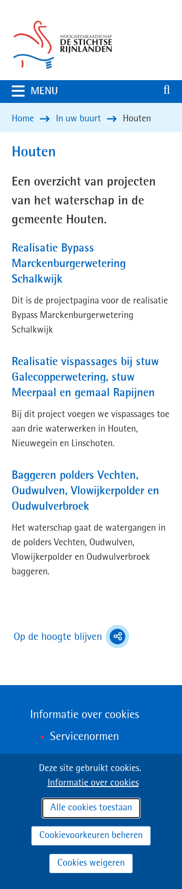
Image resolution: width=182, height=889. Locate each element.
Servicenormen (84, 737)
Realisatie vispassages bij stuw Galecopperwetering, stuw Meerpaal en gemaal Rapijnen (85, 377)
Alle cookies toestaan (91, 808)
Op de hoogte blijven (71, 636)
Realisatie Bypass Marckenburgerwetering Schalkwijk (69, 264)
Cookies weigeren (91, 863)
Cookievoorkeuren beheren (91, 835)
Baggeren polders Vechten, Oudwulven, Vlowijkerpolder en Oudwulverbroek (85, 491)
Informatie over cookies (93, 783)
